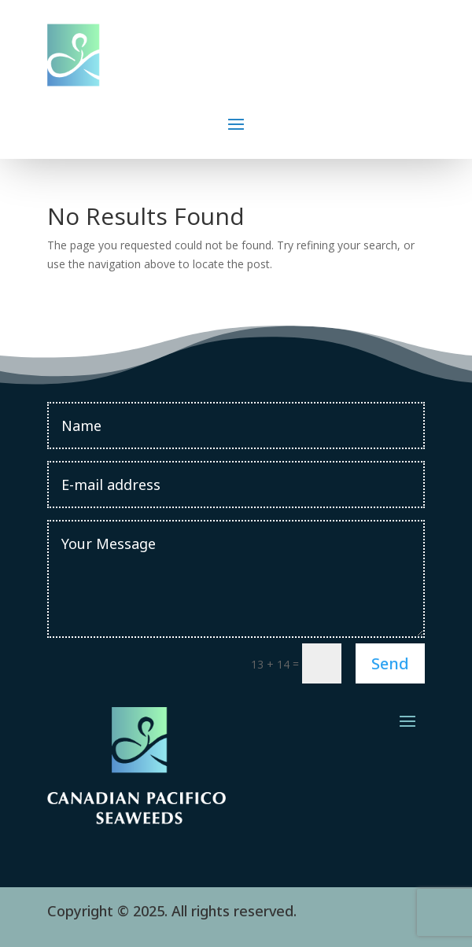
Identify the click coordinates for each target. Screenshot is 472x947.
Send (390, 663)
